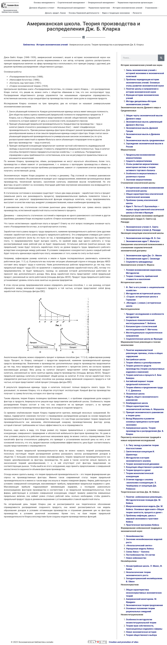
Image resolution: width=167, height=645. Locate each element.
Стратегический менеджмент (71, 2)
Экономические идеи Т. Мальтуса (142, 241)
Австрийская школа (136, 359)
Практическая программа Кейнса (142, 525)
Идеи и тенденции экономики (116, 13)
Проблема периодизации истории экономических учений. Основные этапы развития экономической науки (145, 82)
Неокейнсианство (134, 536)
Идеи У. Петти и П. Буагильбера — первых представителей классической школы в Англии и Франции (145, 209)
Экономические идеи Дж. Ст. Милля (144, 255)
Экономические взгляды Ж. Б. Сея (143, 238)
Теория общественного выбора (141, 635)
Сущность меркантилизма (139, 161)
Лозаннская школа (135, 393)
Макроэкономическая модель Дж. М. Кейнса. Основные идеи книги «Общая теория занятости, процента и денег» (145, 509)
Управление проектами (99, 8)
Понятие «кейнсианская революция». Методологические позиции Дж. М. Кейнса (144, 500)
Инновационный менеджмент (71, 8)
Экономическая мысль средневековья (145, 140)
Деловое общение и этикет (41, 8)
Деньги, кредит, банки (55, 13)
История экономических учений (127, 8)
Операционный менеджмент (101, 2)
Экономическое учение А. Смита (142, 227)
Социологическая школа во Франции (144, 339)
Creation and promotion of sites (123, 642)
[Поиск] (161, 58)
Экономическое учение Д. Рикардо (143, 230)
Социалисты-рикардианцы (139, 262)
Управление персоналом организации (135, 2)
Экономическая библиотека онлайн (10, 11)
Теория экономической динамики (142, 464)
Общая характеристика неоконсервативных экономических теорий (144, 592)
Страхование (151, 8)
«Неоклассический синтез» (139, 545)
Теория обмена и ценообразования (143, 362)
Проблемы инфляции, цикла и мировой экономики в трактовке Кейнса (142, 518)
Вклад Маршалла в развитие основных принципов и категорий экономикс (142, 421)
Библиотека (29, 44)
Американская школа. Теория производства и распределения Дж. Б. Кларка (145, 431)
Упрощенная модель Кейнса (140, 548)
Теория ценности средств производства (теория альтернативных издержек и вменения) (145, 368)
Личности (137, 13)
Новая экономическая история (141, 632)
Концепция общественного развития (144, 467)
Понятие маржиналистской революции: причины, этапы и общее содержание (144, 353)
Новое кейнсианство (136, 558)
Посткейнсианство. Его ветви (140, 555)
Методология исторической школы (143, 293)
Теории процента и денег (138, 470)
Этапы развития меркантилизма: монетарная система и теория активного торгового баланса (142, 167)
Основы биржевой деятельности (84, 13)
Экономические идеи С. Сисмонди (143, 258)
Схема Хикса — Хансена (137, 552)
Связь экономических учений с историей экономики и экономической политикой (145, 73)
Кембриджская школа (137, 403)
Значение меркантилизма (139, 179)
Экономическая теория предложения (144, 605)
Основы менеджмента (44, 2)
